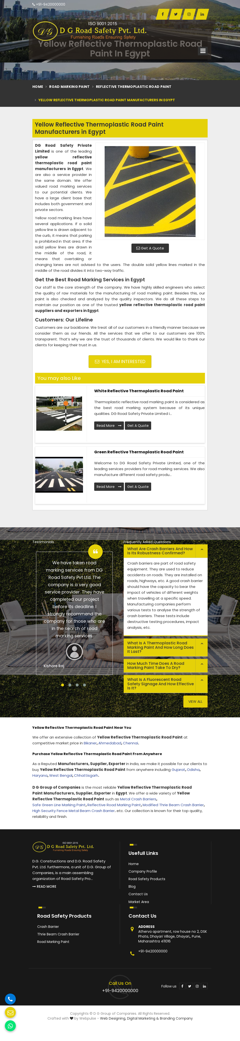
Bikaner (90, 743)
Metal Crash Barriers (138, 799)
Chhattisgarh (86, 775)
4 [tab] (84, 685)
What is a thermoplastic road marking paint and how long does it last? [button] (160, 647)
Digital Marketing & (143, 1018)
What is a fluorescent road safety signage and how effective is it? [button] (160, 684)
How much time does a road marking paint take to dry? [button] (155, 666)
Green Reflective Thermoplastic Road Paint (139, 452)
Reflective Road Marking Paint (114, 804)
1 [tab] (62, 685)
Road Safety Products (147, 879)
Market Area (139, 901)
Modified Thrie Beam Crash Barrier (173, 804)
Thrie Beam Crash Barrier (58, 934)
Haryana (39, 775)
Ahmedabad (109, 743)
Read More (109, 425)
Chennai (130, 743)
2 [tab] (69, 685)
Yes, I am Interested (120, 361)
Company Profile (143, 871)
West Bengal (60, 775)
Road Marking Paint (69, 86)
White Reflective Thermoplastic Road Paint (139, 391)
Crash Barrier (48, 926)
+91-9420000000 (48, 4)
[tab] (166, 551)
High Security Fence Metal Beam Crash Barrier (73, 810)
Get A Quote (150, 248)
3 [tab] (77, 685)
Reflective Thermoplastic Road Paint (134, 86)
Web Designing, (113, 1018)
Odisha (193, 769)
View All (195, 701)
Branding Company (176, 1018)
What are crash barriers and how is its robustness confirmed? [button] (160, 551)
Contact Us (138, 894)
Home (37, 86)
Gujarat (178, 769)
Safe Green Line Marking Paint (59, 804)
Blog (132, 886)
